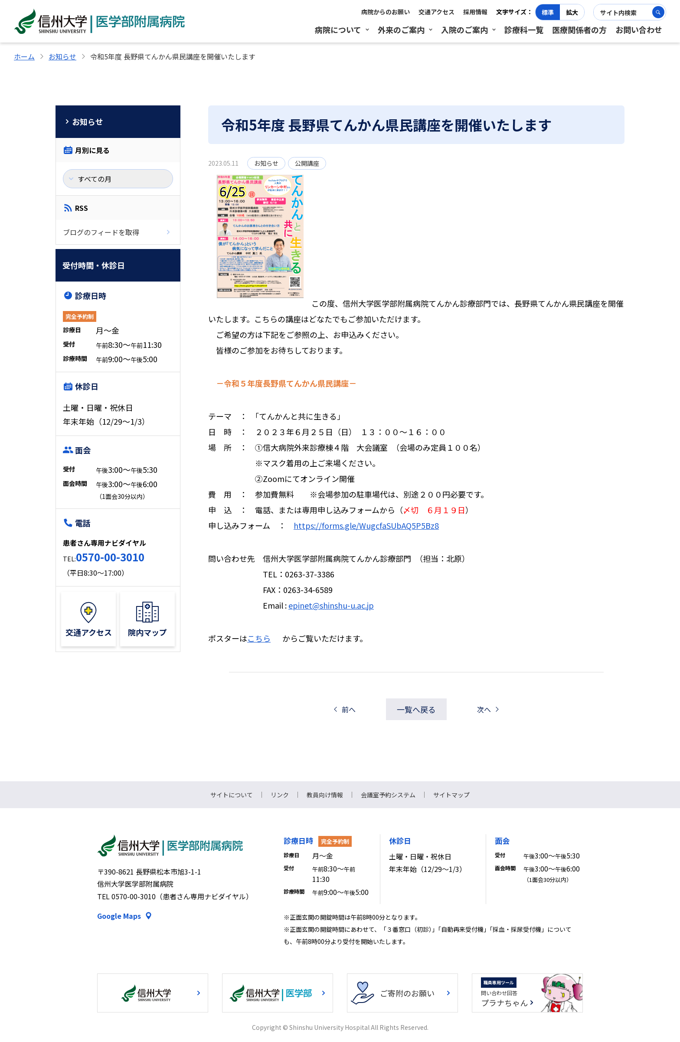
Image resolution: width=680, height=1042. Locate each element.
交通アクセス (436, 11)
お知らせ (62, 56)
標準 (548, 12)
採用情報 (475, 11)
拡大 (572, 12)
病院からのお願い (385, 11)
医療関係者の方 (579, 29)
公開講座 (307, 163)
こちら (259, 638)
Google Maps (119, 916)
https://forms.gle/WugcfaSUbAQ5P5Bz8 (366, 525)
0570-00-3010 (110, 556)
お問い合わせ (638, 29)
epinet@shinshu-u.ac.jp (331, 605)
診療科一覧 (523, 29)
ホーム (24, 56)
